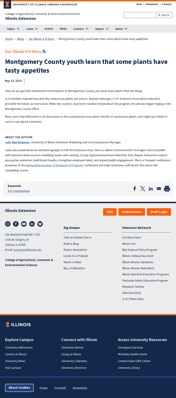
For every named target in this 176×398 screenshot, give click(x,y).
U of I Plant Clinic (133, 299)
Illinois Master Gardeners (137, 262)
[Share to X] (142, 188)
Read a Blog (71, 244)
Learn (29, 29)
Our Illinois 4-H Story (41, 39)
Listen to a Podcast (75, 256)
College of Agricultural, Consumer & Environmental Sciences (42, 14)
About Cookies (19, 387)
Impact (99, 29)
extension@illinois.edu (27, 250)
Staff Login (159, 212)
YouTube (24, 224)
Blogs (20, 39)
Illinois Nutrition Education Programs (145, 274)
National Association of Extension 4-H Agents (54, 165)
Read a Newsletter (75, 250)
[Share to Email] (158, 188)
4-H (10, 191)
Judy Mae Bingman (17, 142)
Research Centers (133, 287)
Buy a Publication (74, 268)
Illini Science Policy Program (139, 250)
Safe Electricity (131, 293)
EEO (110, 212)
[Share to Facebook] (134, 188)
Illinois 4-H (128, 244)
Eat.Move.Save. (131, 237)
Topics (11, 29)
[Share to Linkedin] (150, 188)
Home (9, 39)
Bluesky (40, 224)
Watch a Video (72, 262)
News (63, 29)
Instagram (7, 224)
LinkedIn (32, 224)
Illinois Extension (20, 18)
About (119, 29)
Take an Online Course (77, 237)
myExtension (131, 212)
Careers (167, 4)
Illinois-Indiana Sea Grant (137, 256)
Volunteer (152, 4)
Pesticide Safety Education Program (145, 281)
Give (139, 4)
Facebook (16, 224)
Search (165, 15)
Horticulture (22, 191)
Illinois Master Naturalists (138, 268)
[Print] (167, 188)
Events (49, 29)
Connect (78, 29)
